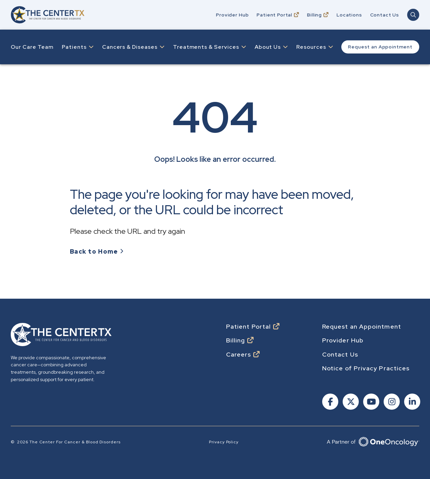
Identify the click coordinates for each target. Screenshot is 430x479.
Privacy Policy (224, 442)
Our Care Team (32, 47)
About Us (268, 47)
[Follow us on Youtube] (370, 402)
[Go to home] (48, 14)
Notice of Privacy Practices (366, 368)
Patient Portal (274, 15)
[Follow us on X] (350, 402)
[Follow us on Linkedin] (411, 402)
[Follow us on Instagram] (391, 402)
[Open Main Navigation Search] (413, 15)
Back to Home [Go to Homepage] (94, 251)
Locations (349, 15)
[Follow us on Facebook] (329, 402)
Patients (74, 47)
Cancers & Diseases (130, 47)
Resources (311, 47)
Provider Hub (232, 15)
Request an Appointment (380, 47)
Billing (314, 15)
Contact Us (384, 15)
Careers (238, 354)
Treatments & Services (206, 47)
